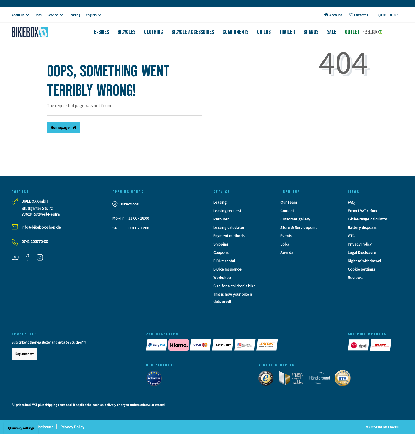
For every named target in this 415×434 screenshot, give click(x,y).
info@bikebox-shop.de (41, 227)
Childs (264, 32)
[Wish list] (358, 14)
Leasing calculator (228, 227)
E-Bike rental (224, 260)
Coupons (221, 252)
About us (18, 15)
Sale (331, 32)
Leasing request (227, 210)
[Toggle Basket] (387, 14)
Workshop (222, 277)
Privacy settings (21, 428)
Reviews (355, 277)
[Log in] (333, 14)
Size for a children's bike (234, 285)
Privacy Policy (360, 244)
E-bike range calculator (367, 219)
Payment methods (229, 235)
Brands (310, 32)
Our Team (288, 202)
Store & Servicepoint (298, 227)
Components (235, 32)
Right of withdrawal (364, 260)
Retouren (221, 219)
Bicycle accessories (192, 32)
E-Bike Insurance (227, 269)
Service (52, 15)
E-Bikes (101, 32)
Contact (287, 210)
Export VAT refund (363, 210)
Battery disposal (362, 227)
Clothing (153, 32)
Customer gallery (295, 219)
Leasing (74, 15)
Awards (286, 252)
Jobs (38, 15)
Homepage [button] (63, 127)
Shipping (220, 244)
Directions (130, 204)
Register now (24, 354)
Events (286, 235)
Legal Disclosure (362, 252)
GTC (351, 235)
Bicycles (126, 32)
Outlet (363, 32)
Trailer (287, 32)
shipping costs (55, 405)
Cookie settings (361, 269)
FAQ (351, 202)
